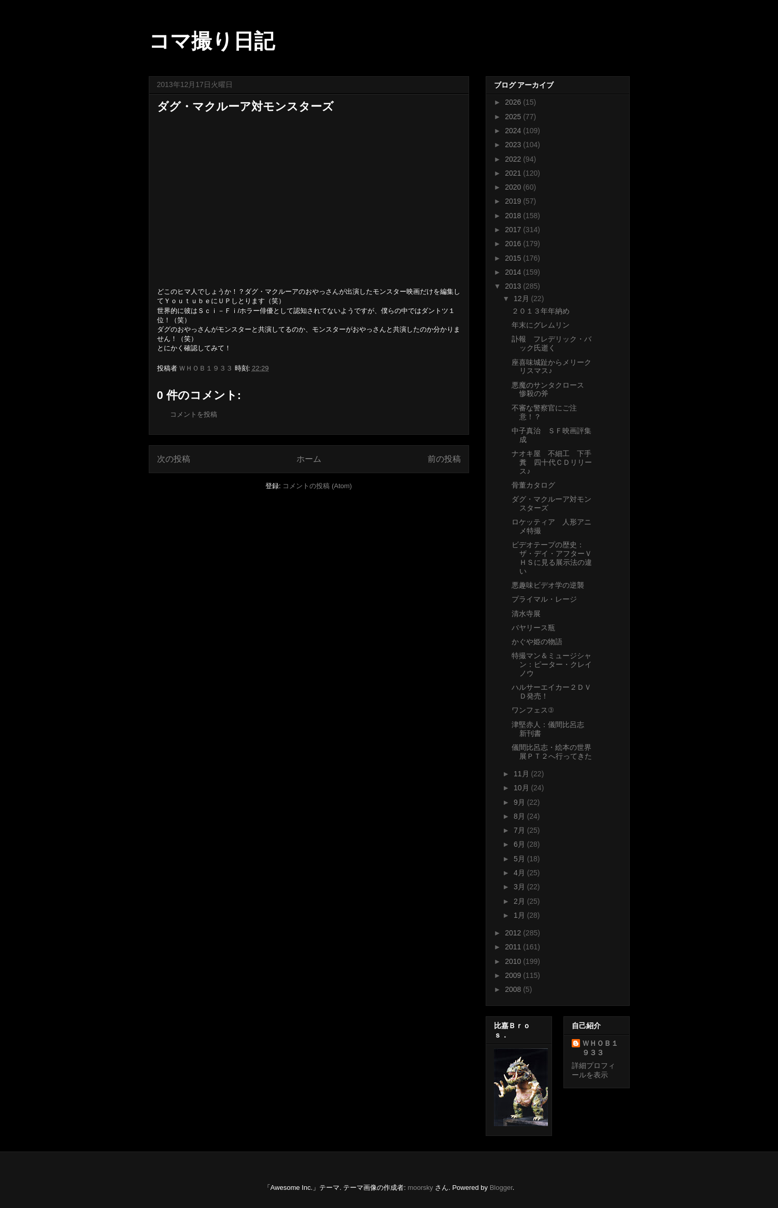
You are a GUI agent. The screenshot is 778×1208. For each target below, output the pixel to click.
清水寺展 (526, 613)
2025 (514, 116)
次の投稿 (173, 458)
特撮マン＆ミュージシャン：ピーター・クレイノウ (552, 664)
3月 (520, 887)
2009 (514, 975)
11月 (522, 774)
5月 (520, 859)
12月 (522, 298)
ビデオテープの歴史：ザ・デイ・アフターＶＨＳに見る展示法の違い (552, 558)
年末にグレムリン (541, 325)
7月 (520, 830)
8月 (520, 816)
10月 (522, 788)
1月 (520, 915)
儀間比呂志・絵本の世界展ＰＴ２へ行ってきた (552, 751)
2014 (514, 272)
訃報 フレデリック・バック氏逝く (551, 343)
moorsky (420, 1187)
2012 (514, 933)
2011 (514, 947)
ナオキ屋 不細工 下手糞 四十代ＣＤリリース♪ (552, 462)
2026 (514, 102)
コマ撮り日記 (212, 41)
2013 (514, 286)
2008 (514, 989)
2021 (514, 173)
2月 (520, 901)
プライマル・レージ (544, 599)
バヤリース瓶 (533, 627)
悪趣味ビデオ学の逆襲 (548, 585)
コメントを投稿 (193, 414)
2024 (514, 130)
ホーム (308, 458)
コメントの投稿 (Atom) (317, 486)
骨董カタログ (533, 485)
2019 (514, 201)
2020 (514, 187)
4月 (520, 873)
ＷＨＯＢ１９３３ (600, 1048)
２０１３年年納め (541, 311)
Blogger (501, 1187)
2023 (514, 144)
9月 (520, 802)
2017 (514, 229)
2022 (514, 159)
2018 (514, 215)
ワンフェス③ (533, 710)
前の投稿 (444, 458)
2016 (514, 243)
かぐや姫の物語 (537, 641)
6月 (520, 844)
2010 (514, 961)
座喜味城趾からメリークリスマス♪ (551, 366)
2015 (514, 258)
